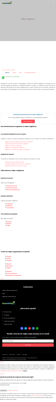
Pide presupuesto (28, 121)
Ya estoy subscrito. (12, 390)
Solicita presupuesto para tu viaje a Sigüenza (28, 114)
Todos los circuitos (9, 321)
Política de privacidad (30, 337)
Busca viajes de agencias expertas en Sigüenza (19, 141)
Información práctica (30, 72)
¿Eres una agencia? (9, 318)
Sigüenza (7, 72)
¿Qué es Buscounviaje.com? (9, 290)
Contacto (6, 315)
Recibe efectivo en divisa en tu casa (15, 166)
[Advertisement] (28, 54)
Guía (20, 72)
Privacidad (4, 354)
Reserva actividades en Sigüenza (15, 147)
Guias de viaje (8, 324)
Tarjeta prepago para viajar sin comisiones (17, 164)
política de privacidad (37, 395)
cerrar (2, 362)
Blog (3, 293)
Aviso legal (24, 354)
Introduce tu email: (5, 385)
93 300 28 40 (7, 312)
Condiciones (12, 354)
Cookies (18, 354)
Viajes (14, 72)
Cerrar (2, 374)
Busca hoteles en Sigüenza (13, 145)
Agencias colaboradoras (9, 296)
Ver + (2, 279)
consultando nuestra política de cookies (11, 370)
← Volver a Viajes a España (8, 70)
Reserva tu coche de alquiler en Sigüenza (17, 149)
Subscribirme (4, 390)
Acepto (25, 370)
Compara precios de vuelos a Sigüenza (16, 143)
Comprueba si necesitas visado (14, 162)
